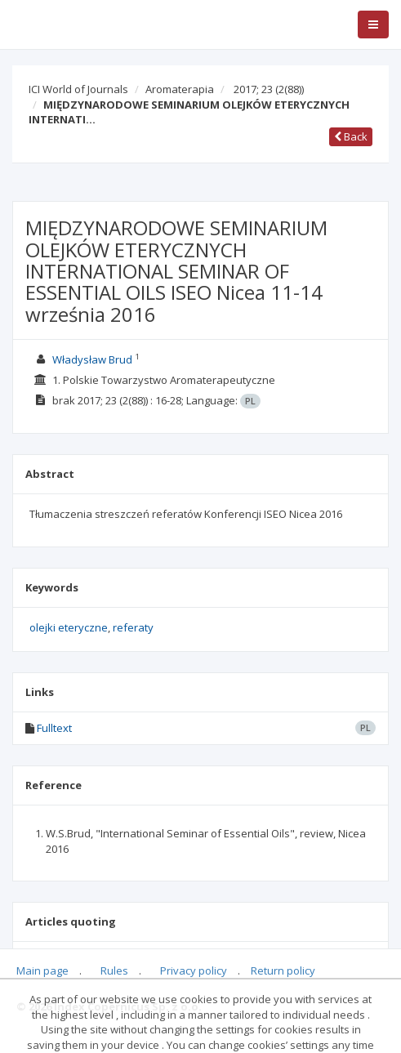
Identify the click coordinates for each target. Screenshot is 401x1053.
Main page (42, 970)
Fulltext (54, 728)
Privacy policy (193, 970)
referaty (133, 627)
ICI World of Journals (78, 89)
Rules (114, 970)
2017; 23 (269, 89)
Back (351, 136)
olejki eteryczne (68, 627)
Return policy (283, 970)
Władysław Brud (92, 359)
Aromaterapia (179, 89)
